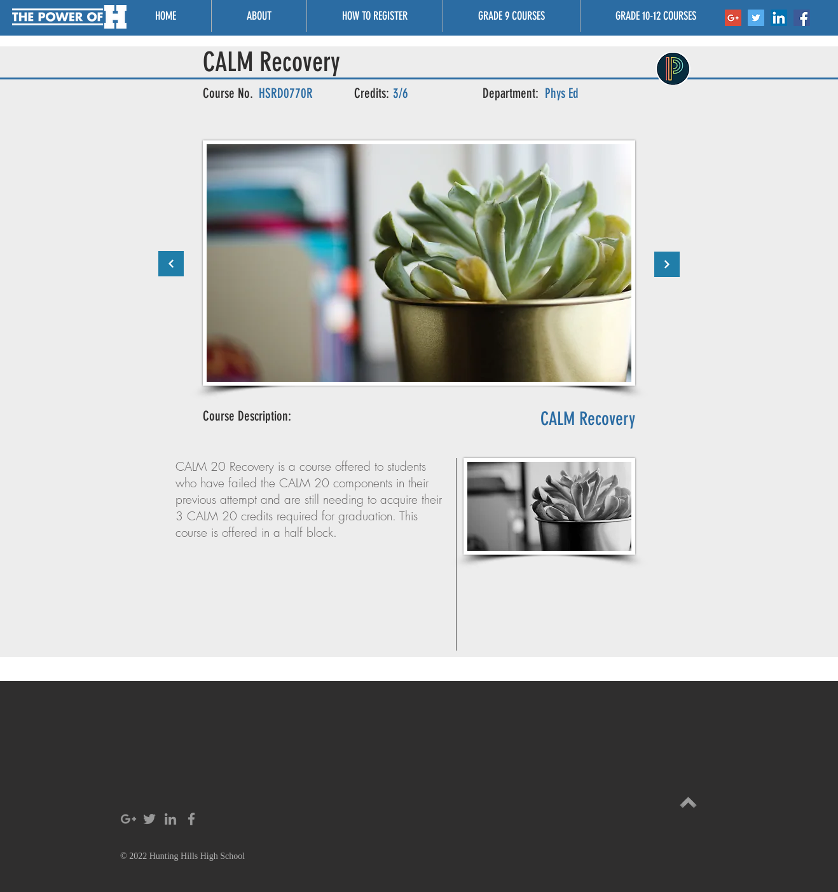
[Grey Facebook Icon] (191, 819)
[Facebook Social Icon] (801, 18)
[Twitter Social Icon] (756, 18)
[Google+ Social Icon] (733, 18)
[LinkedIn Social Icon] (779, 18)
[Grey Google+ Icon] (128, 819)
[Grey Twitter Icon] (149, 819)
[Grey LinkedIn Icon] (170, 819)
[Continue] (171, 263)
